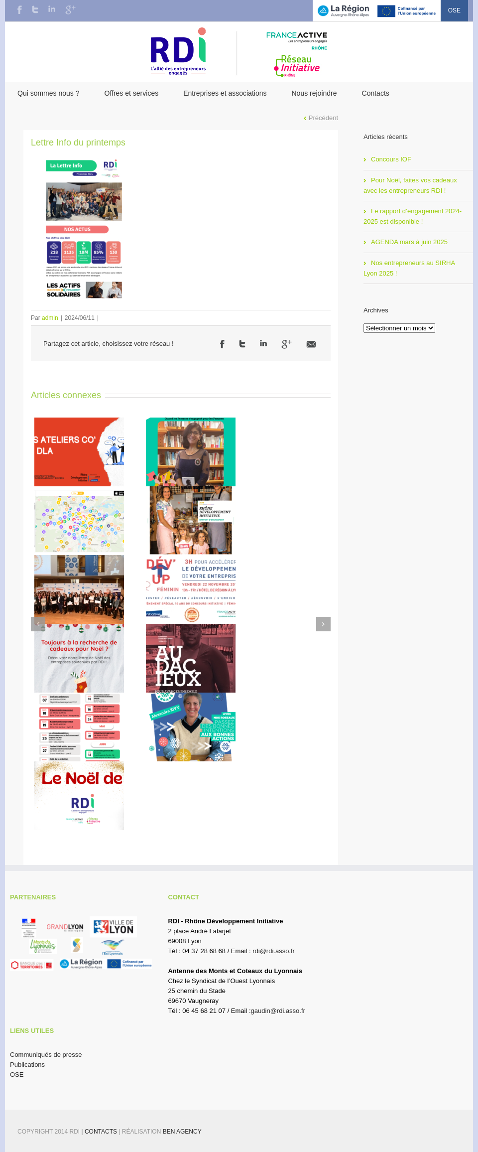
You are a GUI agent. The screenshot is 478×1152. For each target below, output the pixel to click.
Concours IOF (391, 159)
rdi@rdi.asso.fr (273, 951)
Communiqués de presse (46, 1054)
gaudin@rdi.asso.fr (278, 1010)
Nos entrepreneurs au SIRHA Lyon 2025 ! (409, 268)
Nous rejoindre (314, 93)
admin (50, 317)
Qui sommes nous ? (48, 93)
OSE (454, 10)
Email (311, 344)
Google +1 (286, 344)
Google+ (70, 9)
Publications (27, 1064)
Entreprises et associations (224, 93)
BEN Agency (182, 1131)
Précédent (323, 118)
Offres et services (132, 93)
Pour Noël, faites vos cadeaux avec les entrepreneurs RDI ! (410, 185)
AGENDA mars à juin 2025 (409, 242)
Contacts (375, 93)
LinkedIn (51, 8)
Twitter (35, 9)
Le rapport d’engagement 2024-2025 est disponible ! (412, 216)
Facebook (19, 9)
